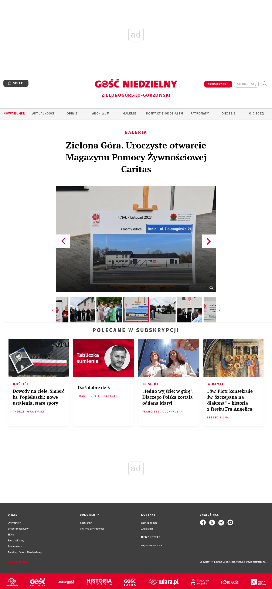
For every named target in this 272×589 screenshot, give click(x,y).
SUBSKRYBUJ (218, 84)
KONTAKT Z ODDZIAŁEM (164, 113)
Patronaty (200, 113)
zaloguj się (246, 84)
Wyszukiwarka (265, 84)
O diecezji (257, 113)
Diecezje (228, 113)
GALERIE (129, 113)
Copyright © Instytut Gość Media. (218, 562)
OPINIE (72, 113)
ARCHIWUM (100, 113)
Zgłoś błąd (17, 562)
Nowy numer (14, 113)
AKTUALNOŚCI (43, 113)
